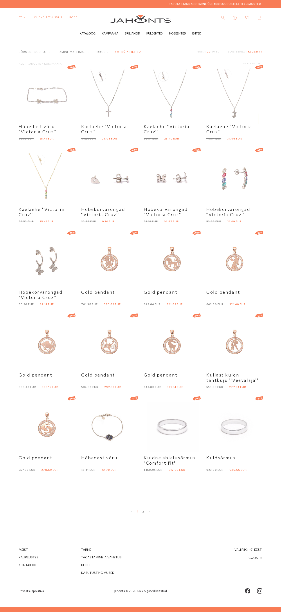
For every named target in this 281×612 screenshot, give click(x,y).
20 (209, 51)
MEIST (23, 549)
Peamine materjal (72, 52)
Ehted (196, 33)
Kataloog (87, 33)
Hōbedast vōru (99, 457)
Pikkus (102, 52)
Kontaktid (27, 565)
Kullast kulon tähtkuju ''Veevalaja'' (232, 377)
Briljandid (132, 33)
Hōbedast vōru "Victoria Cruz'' (38, 129)
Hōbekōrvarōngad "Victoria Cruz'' (103, 211)
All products (30, 63)
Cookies (255, 557)
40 (213, 51)
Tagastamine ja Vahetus (101, 557)
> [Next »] (149, 511)
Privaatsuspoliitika (31, 591)
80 (218, 51)
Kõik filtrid (127, 51)
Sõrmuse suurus (34, 52)
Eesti (255, 549)
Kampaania (110, 33)
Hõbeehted (177, 33)
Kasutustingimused (97, 572)
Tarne (86, 549)
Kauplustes (28, 557)
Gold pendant (98, 292)
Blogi (85, 565)
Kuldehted (154, 33)
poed (73, 17)
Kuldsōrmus (221, 457)
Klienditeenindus (48, 17)
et (23, 17)
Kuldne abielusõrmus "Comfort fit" (170, 460)
